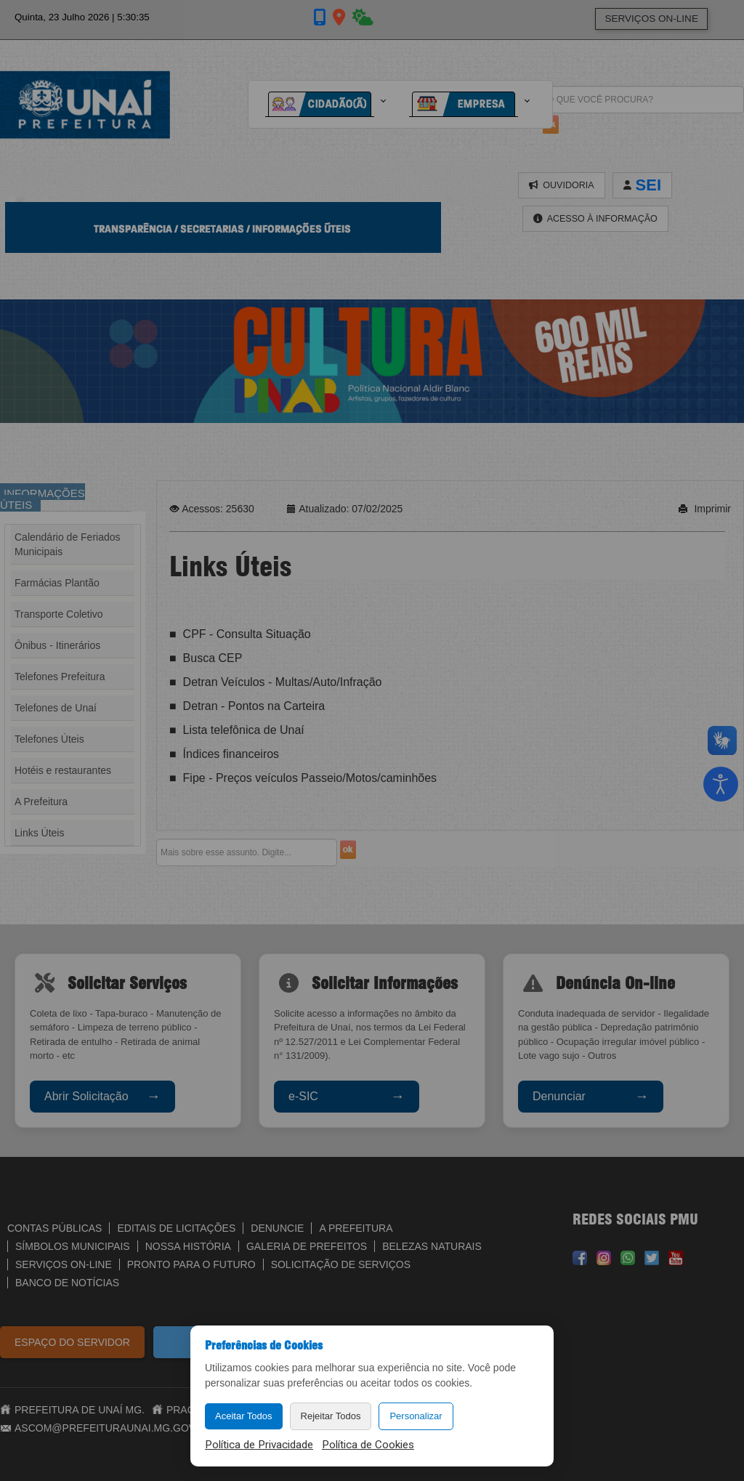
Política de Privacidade (259, 1444)
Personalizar (415, 1416)
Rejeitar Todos (331, 1416)
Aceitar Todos (243, 1416)
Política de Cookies (368, 1444)
